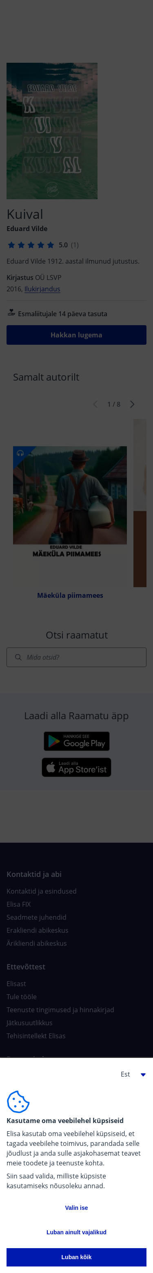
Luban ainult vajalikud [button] (76, 1232)
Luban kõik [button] (77, 1257)
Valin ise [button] (76, 1208)
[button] (130, 1074)
